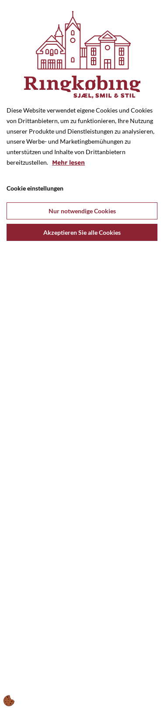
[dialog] (82, 355)
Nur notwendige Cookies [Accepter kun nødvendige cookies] (82, 211)
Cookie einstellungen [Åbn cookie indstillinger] (35, 188)
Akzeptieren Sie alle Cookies (82, 232)
